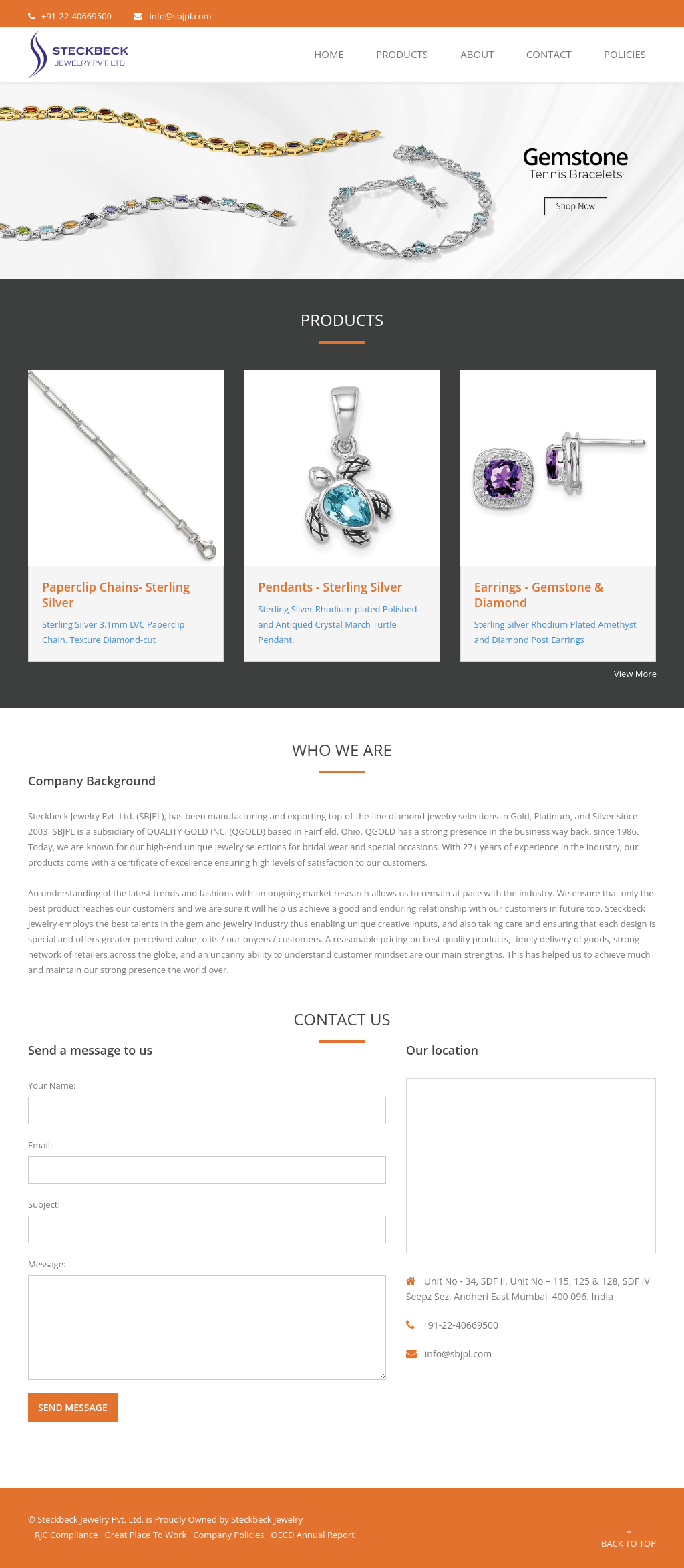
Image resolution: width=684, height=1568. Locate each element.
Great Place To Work (145, 1535)
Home (329, 54)
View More (635, 674)
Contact (549, 54)
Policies (625, 54)
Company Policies (228, 1535)
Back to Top (628, 1538)
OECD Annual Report (313, 1535)
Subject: (44, 1204)
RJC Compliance (66, 1535)
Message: (46, 1264)
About (477, 54)
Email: (40, 1145)
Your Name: (52, 1085)
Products (402, 54)
